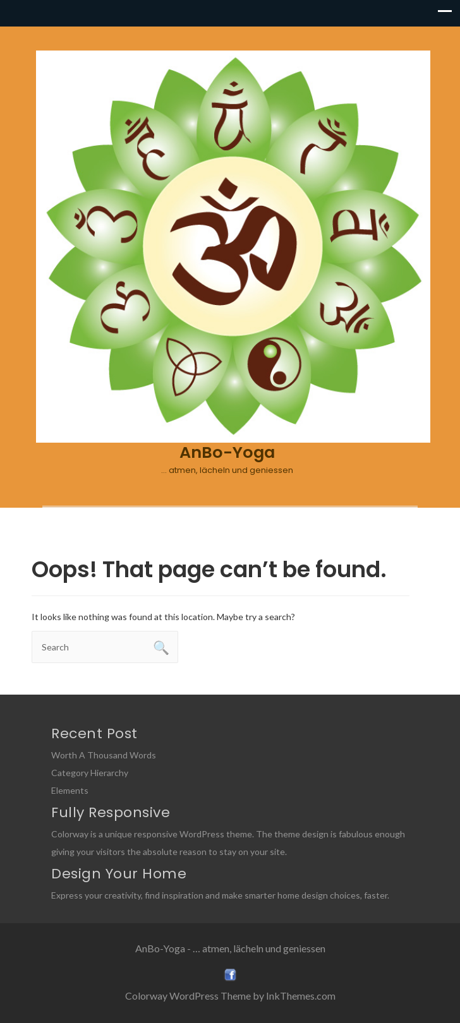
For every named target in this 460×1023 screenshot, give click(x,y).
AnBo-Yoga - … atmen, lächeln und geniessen (230, 948)
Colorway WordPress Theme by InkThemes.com (230, 996)
